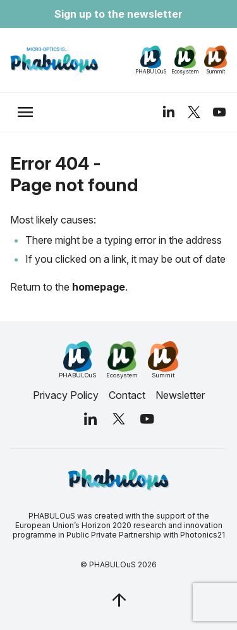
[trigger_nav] (25, 112)
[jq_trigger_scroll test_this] (119, 599)
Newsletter (180, 395)
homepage (98, 286)
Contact (127, 395)
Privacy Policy (66, 395)
